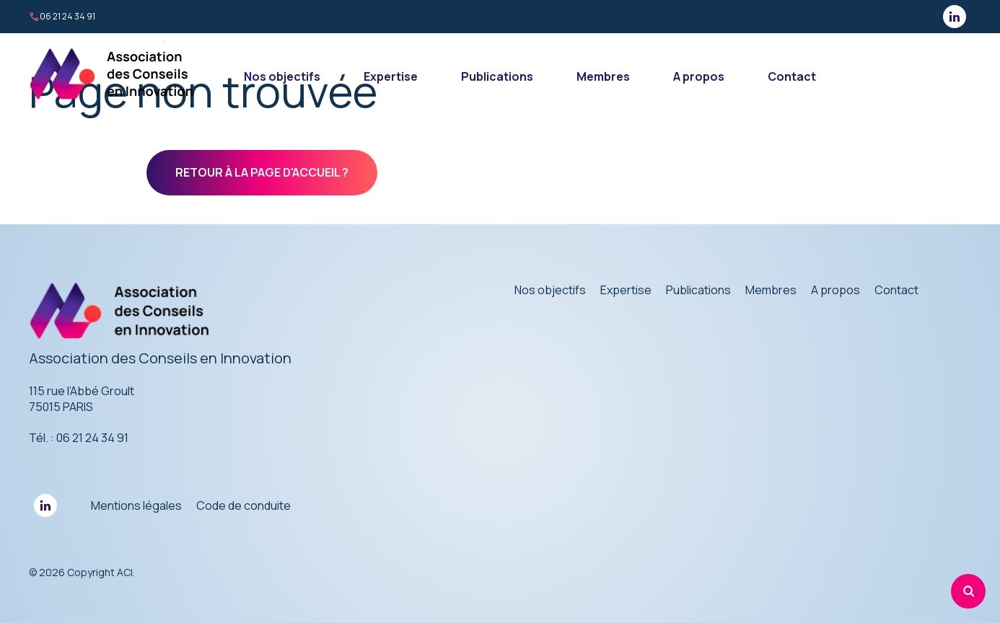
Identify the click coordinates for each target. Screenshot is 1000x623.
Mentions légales (136, 505)
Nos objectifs (282, 76)
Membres (603, 76)
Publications (497, 76)
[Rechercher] (968, 591)
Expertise (391, 76)
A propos (698, 76)
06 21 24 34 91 (62, 16)
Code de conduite (243, 505)
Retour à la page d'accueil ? (261, 172)
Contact (792, 76)
